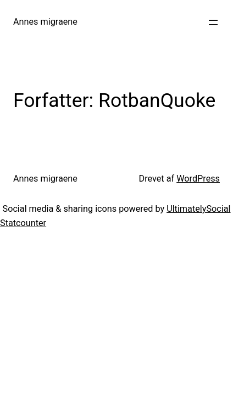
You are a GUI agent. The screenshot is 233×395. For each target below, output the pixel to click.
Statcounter (23, 223)
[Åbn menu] (213, 22)
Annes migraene (45, 21)
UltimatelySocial (198, 209)
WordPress (198, 178)
